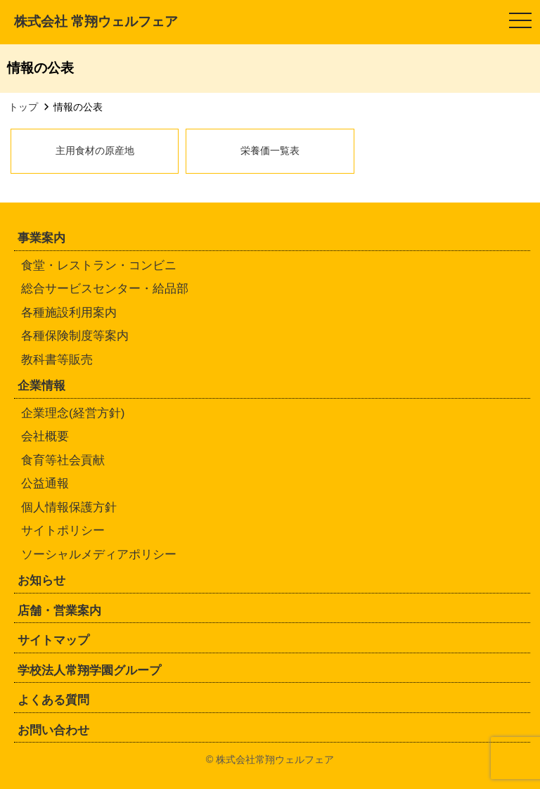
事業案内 (41, 238)
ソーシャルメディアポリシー (98, 554)
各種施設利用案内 (69, 312)
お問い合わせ (53, 730)
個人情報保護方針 (69, 507)
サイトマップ (53, 640)
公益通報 (45, 483)
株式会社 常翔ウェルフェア (96, 21)
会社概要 (45, 436)
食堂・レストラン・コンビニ (98, 265)
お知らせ (41, 580)
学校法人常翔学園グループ (89, 670)
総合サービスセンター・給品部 (104, 288)
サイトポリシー (63, 530)
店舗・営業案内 (59, 610)
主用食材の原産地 (95, 150)
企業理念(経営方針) (72, 413)
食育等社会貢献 (63, 460)
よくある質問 (53, 700)
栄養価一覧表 (270, 150)
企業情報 (41, 385)
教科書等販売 (57, 359)
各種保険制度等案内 (75, 335)
